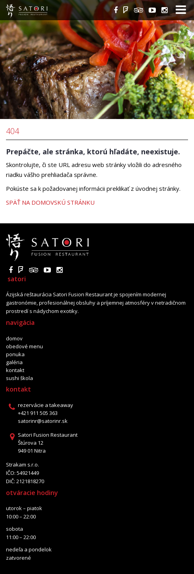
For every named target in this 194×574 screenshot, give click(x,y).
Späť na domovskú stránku (50, 202)
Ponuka (15, 354)
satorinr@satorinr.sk (43, 420)
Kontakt (15, 370)
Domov (14, 338)
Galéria (14, 362)
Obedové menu (24, 346)
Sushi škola (19, 378)
